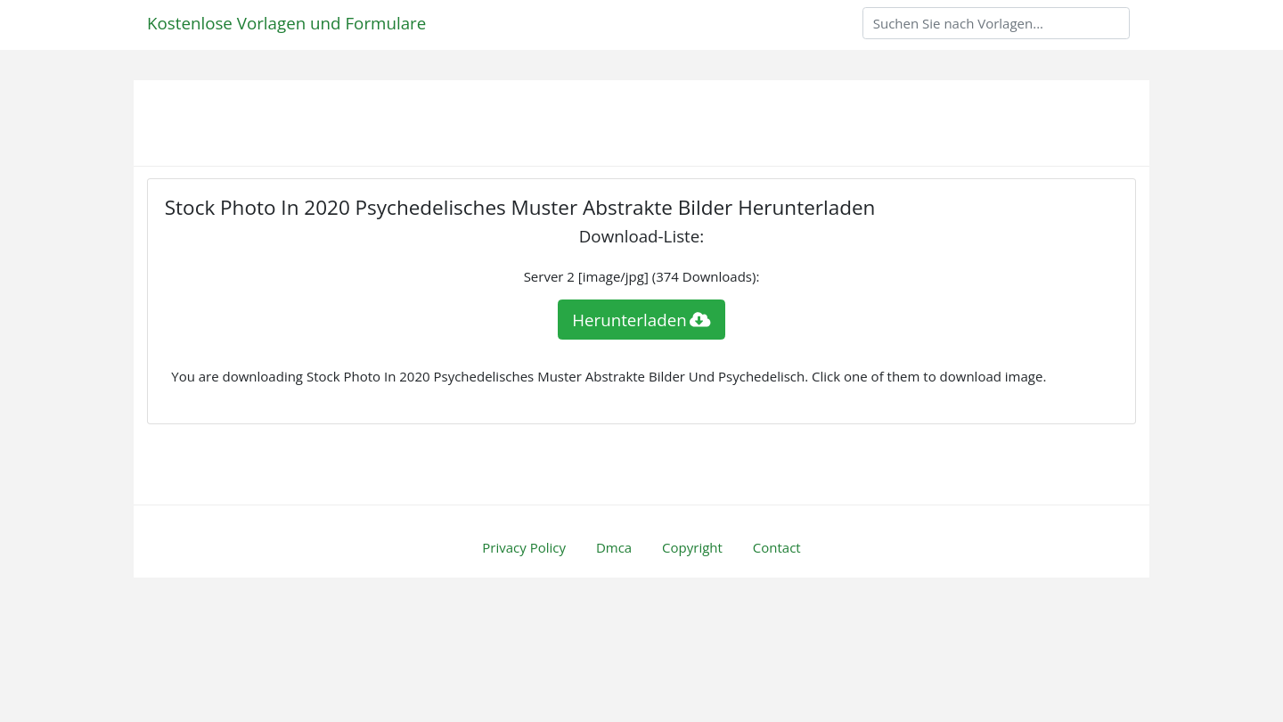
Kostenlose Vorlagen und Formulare (286, 23)
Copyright (692, 547)
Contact (777, 547)
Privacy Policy (524, 547)
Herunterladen (641, 319)
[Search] (996, 23)
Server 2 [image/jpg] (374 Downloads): (642, 276)
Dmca (614, 547)
